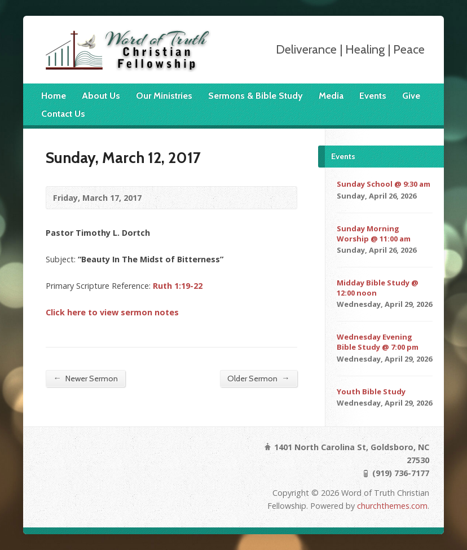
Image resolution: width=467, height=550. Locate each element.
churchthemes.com (392, 505)
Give (411, 95)
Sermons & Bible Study (255, 95)
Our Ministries (164, 95)
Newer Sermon (85, 378)
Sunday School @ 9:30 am (383, 184)
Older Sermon (258, 378)
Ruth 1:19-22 (177, 285)
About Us (101, 95)
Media (331, 95)
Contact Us (63, 113)
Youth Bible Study (371, 391)
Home (53, 95)
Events (372, 95)
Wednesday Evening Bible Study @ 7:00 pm (377, 342)
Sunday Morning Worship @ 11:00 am (374, 233)
